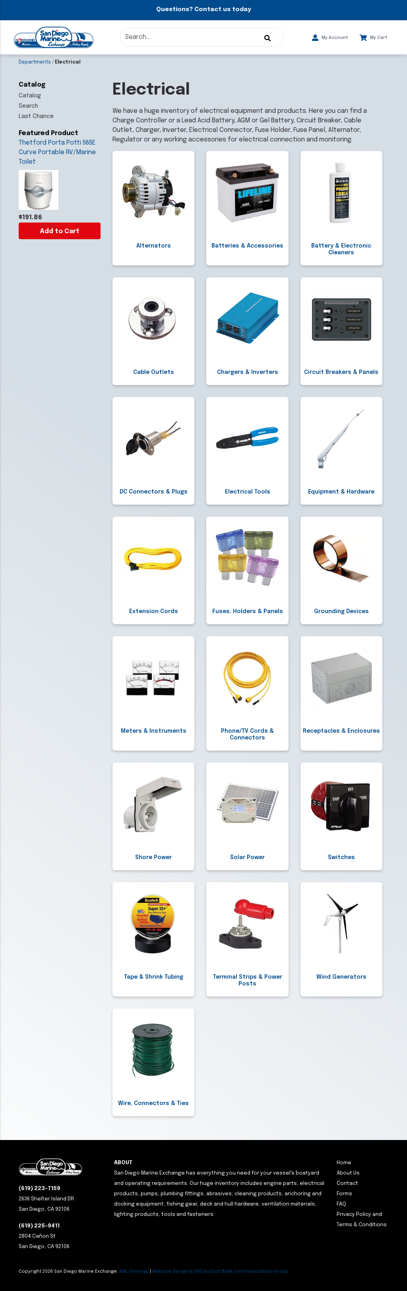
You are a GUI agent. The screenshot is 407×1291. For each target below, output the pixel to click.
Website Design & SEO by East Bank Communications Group (220, 1271)
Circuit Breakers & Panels (341, 372)
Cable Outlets (153, 372)
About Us (348, 1173)
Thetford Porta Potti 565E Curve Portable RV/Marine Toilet (57, 152)
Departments (35, 62)
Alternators (153, 246)
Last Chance (36, 116)
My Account (330, 37)
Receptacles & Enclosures (341, 731)
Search (28, 106)
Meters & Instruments (153, 731)
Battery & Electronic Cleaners (341, 249)
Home (344, 1162)
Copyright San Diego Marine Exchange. (69, 1271)
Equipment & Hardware (341, 492)
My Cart (373, 37)
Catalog (30, 96)
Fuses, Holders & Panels (247, 611)
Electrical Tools (247, 492)
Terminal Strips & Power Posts (247, 980)
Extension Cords (153, 611)
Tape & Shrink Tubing (153, 977)
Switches (341, 857)
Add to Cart (59, 231)
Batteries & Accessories (247, 246)
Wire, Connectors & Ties (153, 1103)
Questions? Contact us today (203, 9)
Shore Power (153, 857)
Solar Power (247, 857)
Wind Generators (341, 977)
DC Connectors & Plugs (154, 492)
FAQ (341, 1204)
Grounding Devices (341, 611)
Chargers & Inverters (247, 372)
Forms (344, 1193)
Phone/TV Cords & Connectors (247, 734)
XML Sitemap (134, 1271)
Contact (347, 1183)
